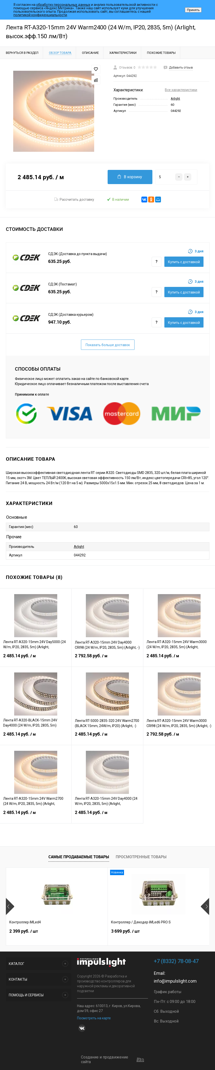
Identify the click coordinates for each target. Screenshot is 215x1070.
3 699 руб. (91, 935)
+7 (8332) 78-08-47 (176, 961)
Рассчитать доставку (74, 199)
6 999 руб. (159, 935)
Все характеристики (181, 90)
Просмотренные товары (141, 856)
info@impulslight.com (175, 981)
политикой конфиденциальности (40, 15)
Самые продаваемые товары (78, 856)
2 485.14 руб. (35, 658)
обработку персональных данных (63, 5)
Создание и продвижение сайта (112, 1059)
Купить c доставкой (184, 262)
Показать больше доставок (108, 345)
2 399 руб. (23, 935)
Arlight (175, 98)
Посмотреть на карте (94, 1018)
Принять (193, 10)
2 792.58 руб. (107, 658)
